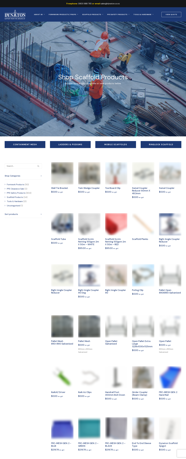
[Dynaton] (15, 14)
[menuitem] (39, 14)
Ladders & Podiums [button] (70, 144)
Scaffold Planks (140, 239)
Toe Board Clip (113, 188)
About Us (39, 14)
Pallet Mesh (84, 341)
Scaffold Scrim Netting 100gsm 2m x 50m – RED (115, 242)
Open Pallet (165, 341)
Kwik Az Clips (85, 392)
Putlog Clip (137, 290)
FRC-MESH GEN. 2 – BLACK (115, 444)
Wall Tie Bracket (59, 188)
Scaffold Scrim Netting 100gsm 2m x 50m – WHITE (88, 242)
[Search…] (23, 166)
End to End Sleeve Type (141, 444)
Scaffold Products (92, 14)
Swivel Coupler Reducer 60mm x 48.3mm (141, 191)
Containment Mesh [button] (25, 144)
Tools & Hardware (143, 14)
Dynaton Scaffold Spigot (168, 444)
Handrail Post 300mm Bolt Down (115, 393)
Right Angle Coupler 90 (115, 291)
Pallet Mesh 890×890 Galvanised (62, 342)
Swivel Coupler (167, 188)
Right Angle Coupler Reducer (169, 240)
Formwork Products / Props (63, 14)
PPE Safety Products (118, 14)
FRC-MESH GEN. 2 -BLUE (61, 444)
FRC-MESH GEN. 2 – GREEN (88, 444)
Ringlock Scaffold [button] (161, 144)
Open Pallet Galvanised (111, 342)
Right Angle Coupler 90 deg (88, 291)
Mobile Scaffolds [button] (115, 144)
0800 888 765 (85, 3)
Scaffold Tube (58, 239)
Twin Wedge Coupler (89, 188)
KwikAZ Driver (58, 392)
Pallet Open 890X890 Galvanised (170, 291)
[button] (38, 165)
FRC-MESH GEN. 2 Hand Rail (168, 393)
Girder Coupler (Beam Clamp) (140, 393)
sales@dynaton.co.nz (110, 3)
